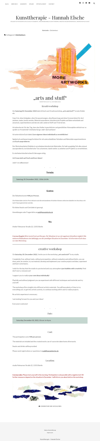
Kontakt (51, 4)
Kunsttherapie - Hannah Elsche (50, 15)
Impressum (50, 431)
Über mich (14, 4)
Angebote (23, 4)
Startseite (45, 29)
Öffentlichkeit (41, 4)
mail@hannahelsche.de (50, 349)
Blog (7, 4)
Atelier (31, 4)
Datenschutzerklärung (50, 428)
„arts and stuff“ (50, 65)
